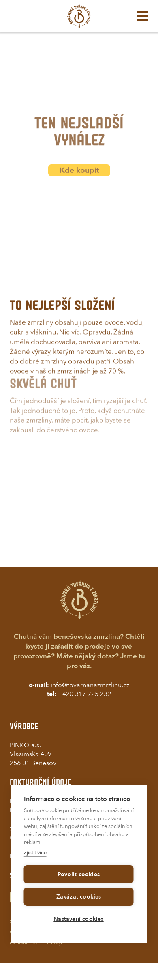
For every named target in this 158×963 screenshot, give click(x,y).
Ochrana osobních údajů (37, 942)
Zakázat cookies (78, 897)
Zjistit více (35, 852)
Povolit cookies (79, 874)
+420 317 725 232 (84, 694)
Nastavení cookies (78, 919)
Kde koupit (79, 175)
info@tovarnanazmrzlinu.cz (90, 685)
